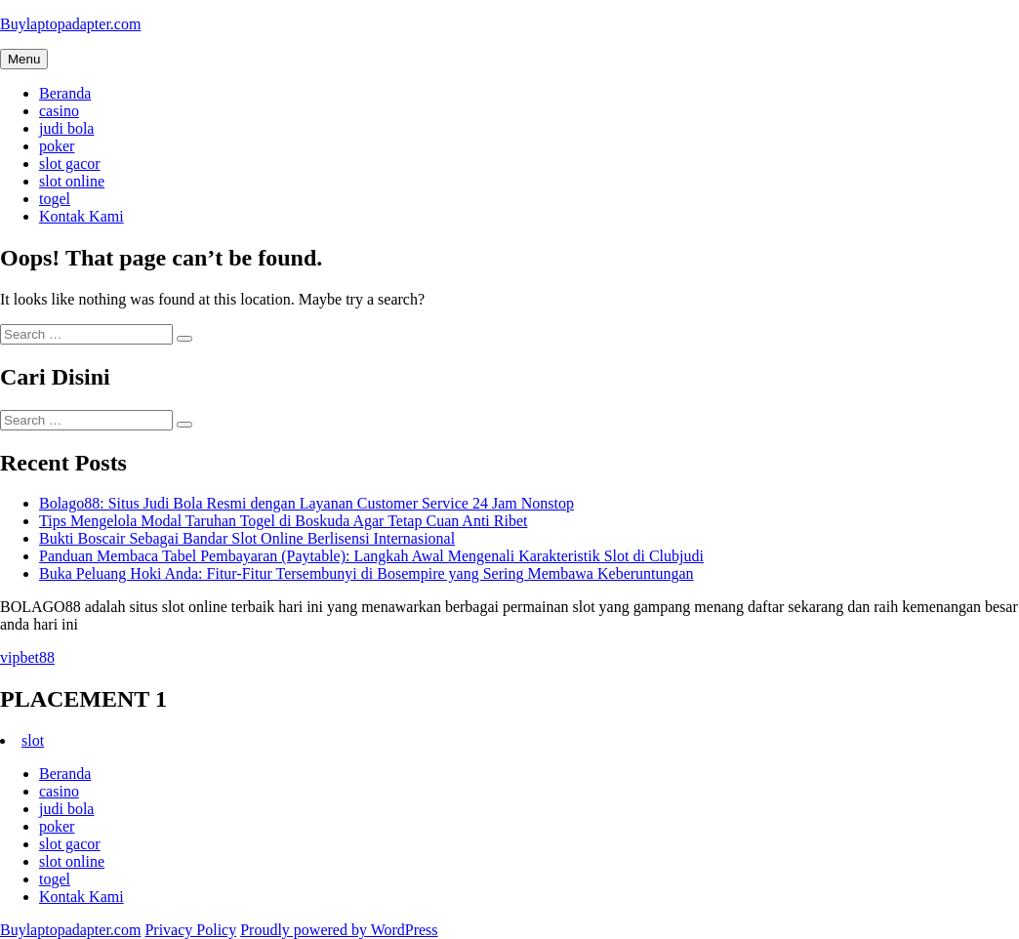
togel (54, 198)
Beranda (65, 93)
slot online (71, 181)
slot (32, 740)
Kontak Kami (81, 216)
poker (56, 146)
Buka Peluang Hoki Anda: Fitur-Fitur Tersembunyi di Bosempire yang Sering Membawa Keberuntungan (366, 573)
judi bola (66, 128)
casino (59, 110)
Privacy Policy (190, 929)
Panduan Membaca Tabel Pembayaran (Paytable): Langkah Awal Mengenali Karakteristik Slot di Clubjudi (371, 556)
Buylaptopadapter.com (70, 24)
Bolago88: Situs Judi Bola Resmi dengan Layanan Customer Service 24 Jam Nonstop (306, 503)
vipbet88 (27, 657)
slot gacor (70, 163)
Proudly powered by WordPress (338, 929)
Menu (24, 59)
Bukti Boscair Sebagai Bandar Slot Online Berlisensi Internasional (247, 538)
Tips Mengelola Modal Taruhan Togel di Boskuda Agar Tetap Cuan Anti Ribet (283, 520)
